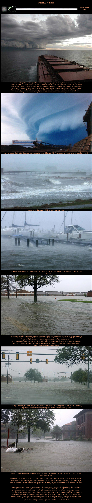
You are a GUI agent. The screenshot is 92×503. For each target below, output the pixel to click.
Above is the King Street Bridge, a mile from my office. (46, 210)
